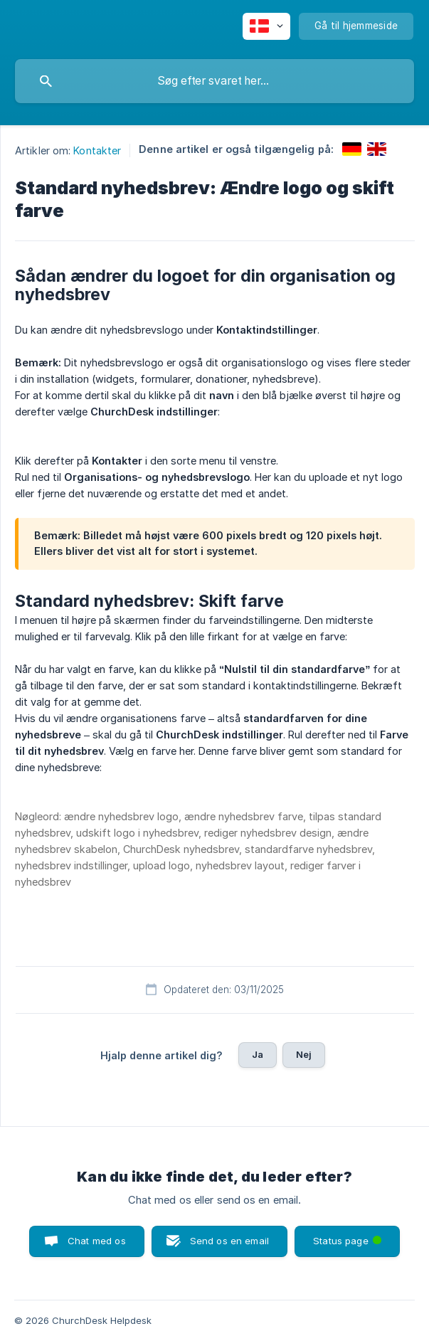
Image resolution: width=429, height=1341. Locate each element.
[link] (351, 149)
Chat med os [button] (97, 1240)
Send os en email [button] (229, 1240)
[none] (266, 26)
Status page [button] (348, 1236)
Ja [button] (257, 1054)
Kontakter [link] (97, 150)
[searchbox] (214, 81)
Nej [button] (304, 1054)
